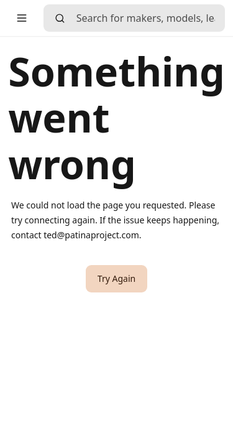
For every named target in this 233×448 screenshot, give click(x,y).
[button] (21, 18)
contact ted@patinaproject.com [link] (75, 235)
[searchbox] (150, 18)
